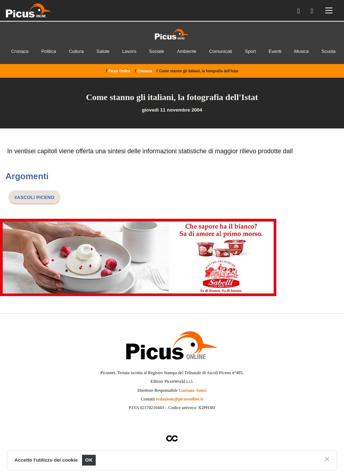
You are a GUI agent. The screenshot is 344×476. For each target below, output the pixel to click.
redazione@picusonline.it (179, 399)
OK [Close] (89, 460)
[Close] (327, 459)
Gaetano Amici (193, 390)
